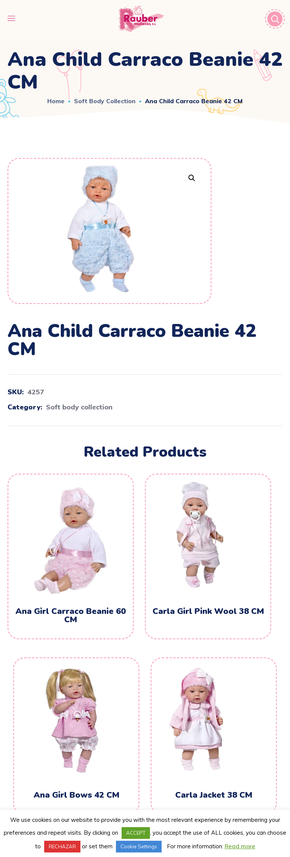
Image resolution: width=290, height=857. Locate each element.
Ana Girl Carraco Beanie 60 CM (70, 615)
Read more (240, 846)
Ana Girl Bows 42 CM (76, 795)
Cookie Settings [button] (138, 846)
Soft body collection (105, 101)
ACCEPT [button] (135, 833)
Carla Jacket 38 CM (213, 795)
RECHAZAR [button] (62, 846)
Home (56, 101)
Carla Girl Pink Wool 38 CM (208, 611)
